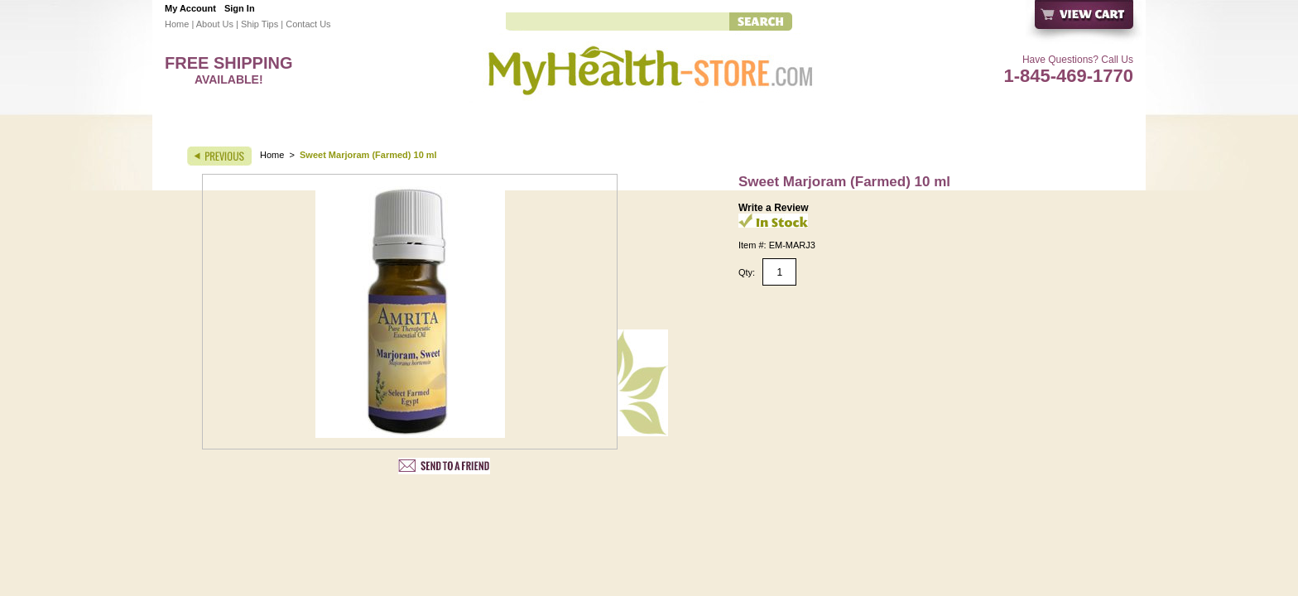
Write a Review (773, 208)
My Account (190, 8)
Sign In (239, 8)
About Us (214, 24)
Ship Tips (259, 24)
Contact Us (308, 24)
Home (177, 24)
